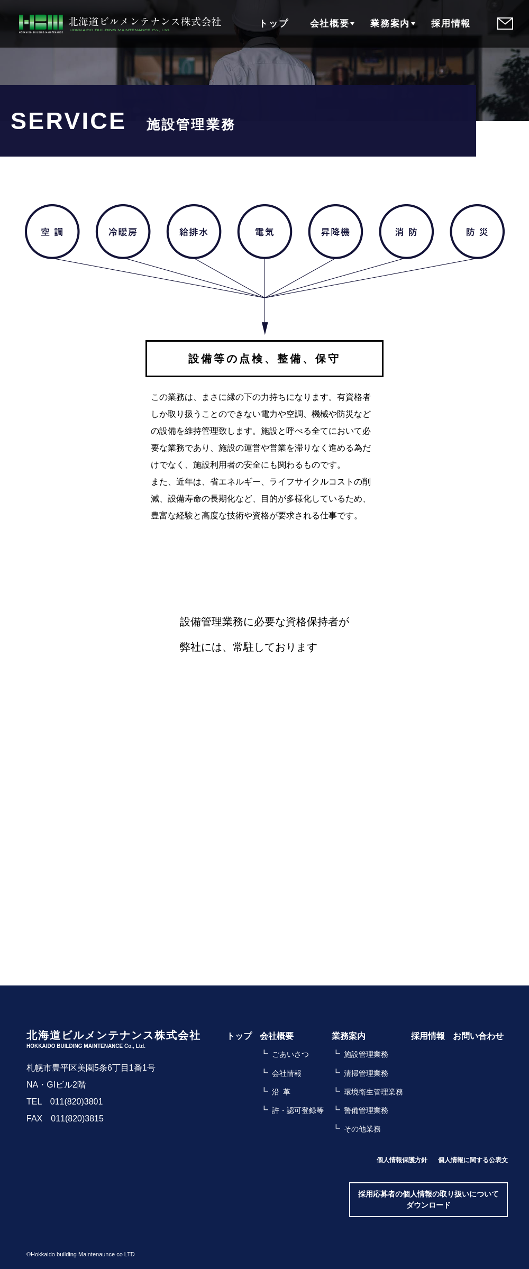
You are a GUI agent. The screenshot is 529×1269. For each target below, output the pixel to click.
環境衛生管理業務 (373, 1092)
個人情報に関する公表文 (473, 1160)
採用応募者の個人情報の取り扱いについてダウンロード (428, 1199)
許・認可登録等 (298, 1110)
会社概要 (329, 24)
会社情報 (287, 1073)
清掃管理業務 (366, 1073)
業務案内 (390, 24)
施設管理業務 (366, 1054)
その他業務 (362, 1129)
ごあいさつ (290, 1054)
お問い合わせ (478, 1035)
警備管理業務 (366, 1110)
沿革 (283, 1092)
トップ (273, 24)
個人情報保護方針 (402, 1160)
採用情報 (451, 24)
